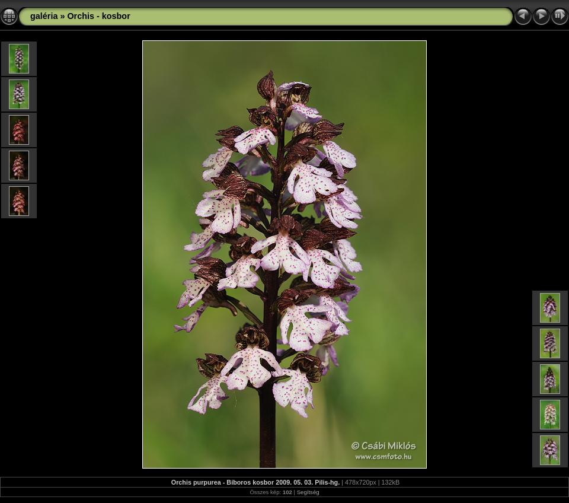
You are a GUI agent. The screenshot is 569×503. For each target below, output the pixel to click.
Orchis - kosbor (98, 16)
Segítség (308, 492)
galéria (43, 16)
